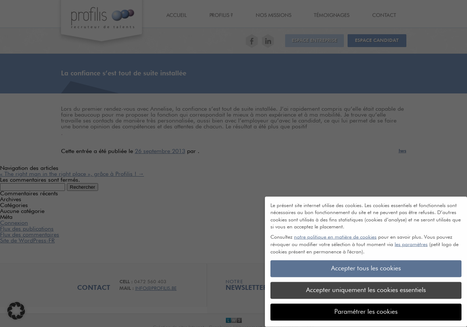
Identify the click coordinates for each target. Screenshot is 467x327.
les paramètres (411, 241)
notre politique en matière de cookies (335, 233)
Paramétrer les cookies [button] (366, 308)
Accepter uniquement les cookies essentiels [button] (366, 286)
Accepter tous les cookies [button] (366, 265)
